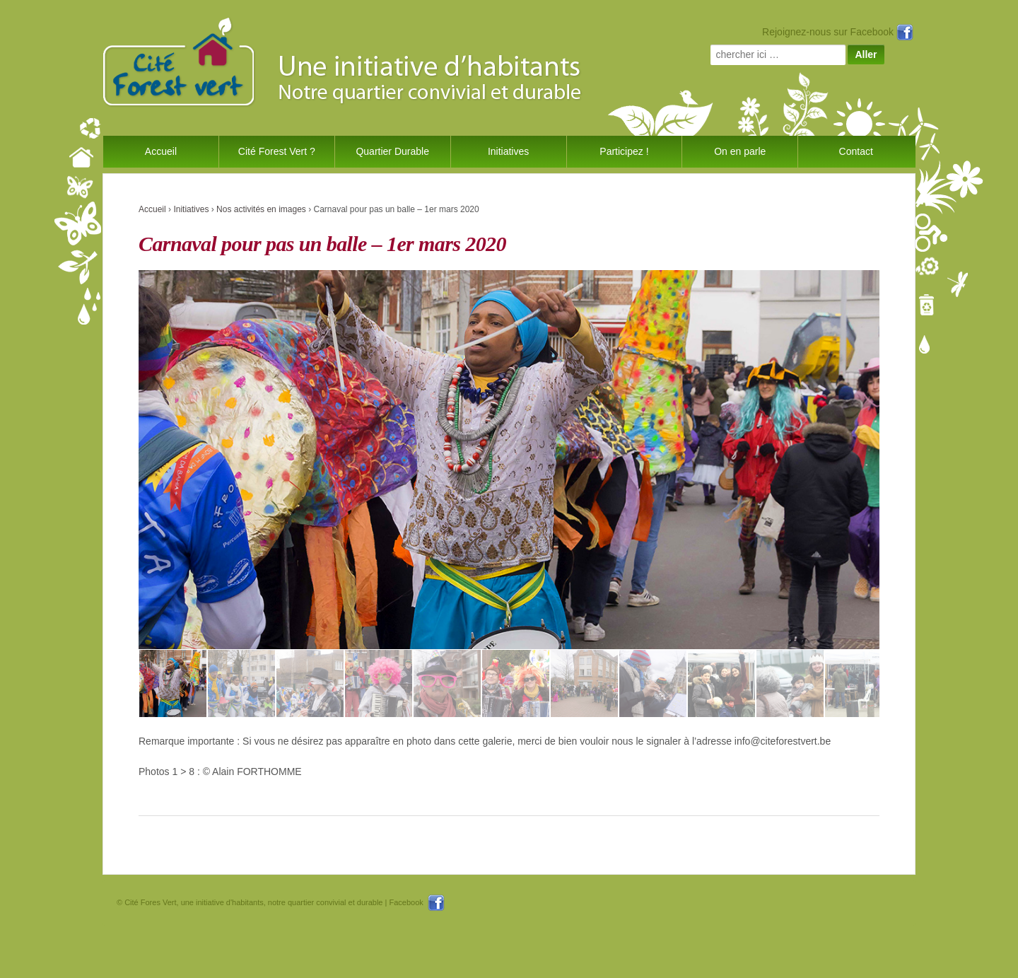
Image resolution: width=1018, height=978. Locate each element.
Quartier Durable (392, 151)
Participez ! (623, 151)
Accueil (161, 151)
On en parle (740, 151)
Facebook (416, 902)
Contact (856, 151)
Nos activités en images (261, 209)
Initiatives (508, 151)
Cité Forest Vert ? (276, 151)
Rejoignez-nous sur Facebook (837, 31)
